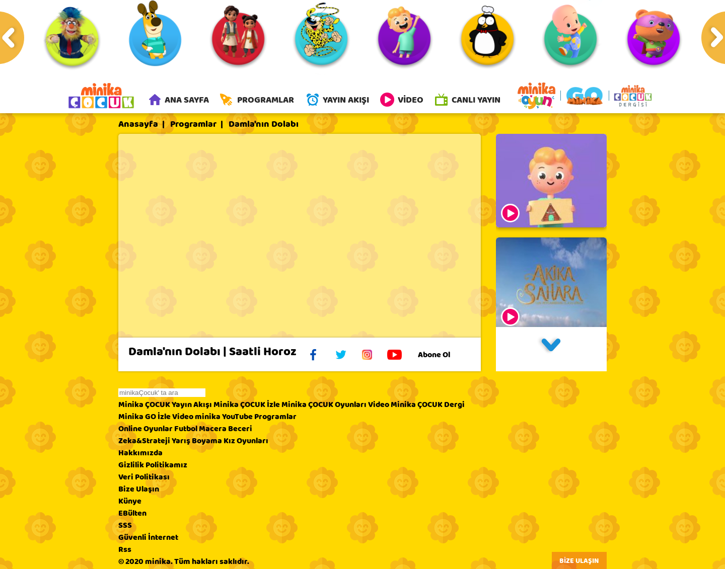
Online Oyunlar (145, 430)
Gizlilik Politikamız (152, 466)
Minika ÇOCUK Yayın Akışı (165, 405)
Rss (124, 550)
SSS (125, 526)
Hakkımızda (140, 454)
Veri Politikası (144, 478)
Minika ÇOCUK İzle (246, 405)
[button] (551, 350)
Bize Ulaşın (138, 490)
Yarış (181, 442)
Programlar (193, 125)
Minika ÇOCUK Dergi (428, 405)
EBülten (132, 514)
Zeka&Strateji (144, 442)
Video (378, 405)
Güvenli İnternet (148, 538)
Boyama (207, 442)
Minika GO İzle (144, 418)
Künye (129, 502)
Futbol (185, 430)
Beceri (240, 430)
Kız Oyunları (246, 442)
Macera (213, 430)
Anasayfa (138, 125)
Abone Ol (442, 356)
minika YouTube (224, 418)
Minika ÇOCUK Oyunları (324, 405)
